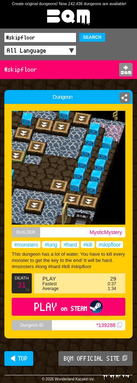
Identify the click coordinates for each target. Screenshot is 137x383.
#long (51, 245)
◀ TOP (19, 358)
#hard (70, 245)
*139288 (109, 325)
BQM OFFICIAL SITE (95, 358)
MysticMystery (106, 232)
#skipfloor (110, 245)
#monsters (26, 245)
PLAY (68, 306)
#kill (87, 245)
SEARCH (92, 37)
